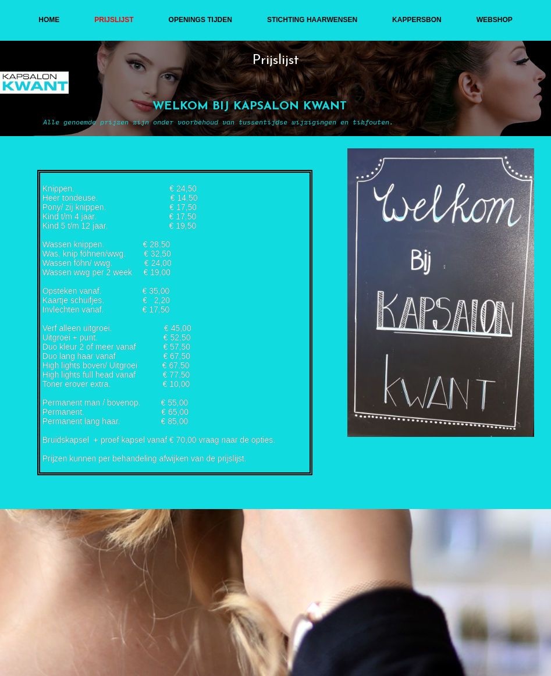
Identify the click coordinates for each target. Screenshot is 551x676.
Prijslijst (113, 20)
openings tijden (200, 20)
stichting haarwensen (312, 20)
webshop (495, 20)
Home (48, 20)
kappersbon (417, 20)
